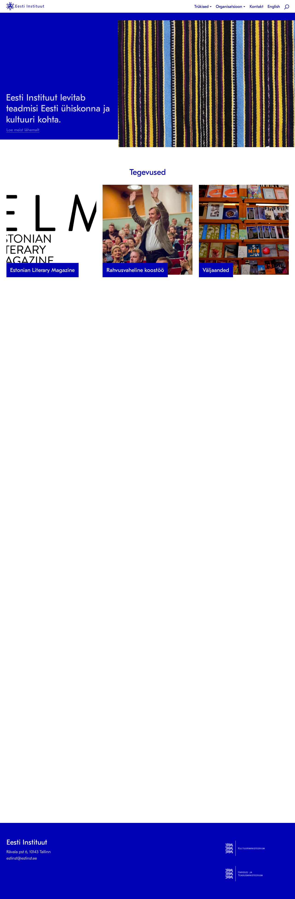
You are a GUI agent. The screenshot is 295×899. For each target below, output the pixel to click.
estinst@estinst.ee (21, 858)
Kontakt (256, 6)
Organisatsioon (229, 6)
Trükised (201, 6)
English (274, 6)
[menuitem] (203, 6)
